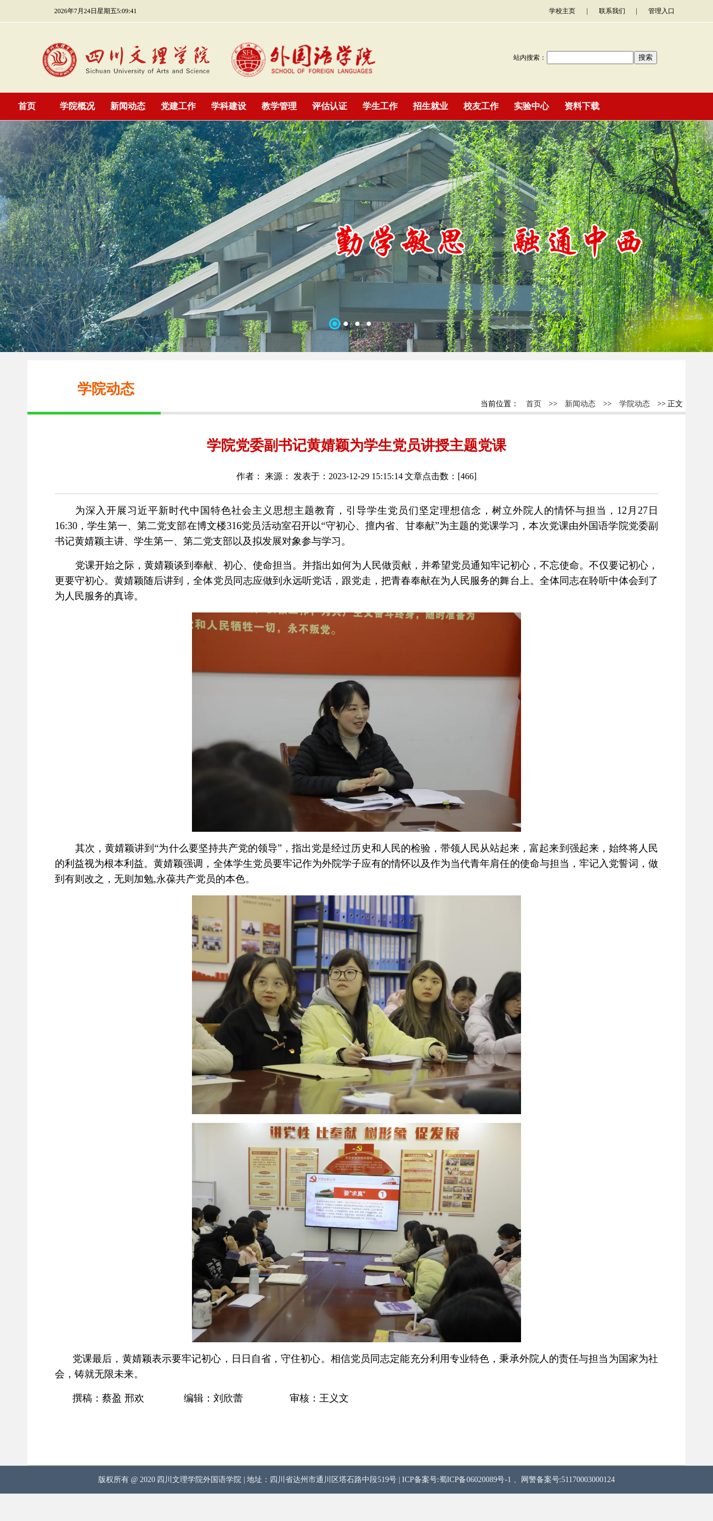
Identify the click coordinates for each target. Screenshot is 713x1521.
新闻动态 (580, 404)
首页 (533, 404)
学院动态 (634, 404)
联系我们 (612, 11)
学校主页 (562, 11)
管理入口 (661, 11)
